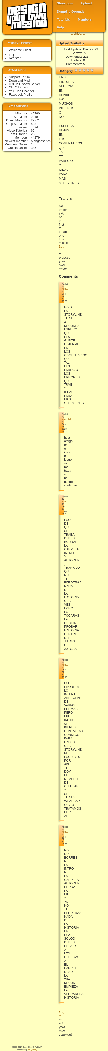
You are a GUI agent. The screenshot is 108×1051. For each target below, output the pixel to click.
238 (33, 134)
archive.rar (78, 33)
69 (32, 130)
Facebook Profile (20, 94)
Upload (86, 3)
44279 (35, 137)
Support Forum (19, 77)
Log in (13, 55)
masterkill (66, 419)
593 (33, 124)
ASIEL (65, 289)
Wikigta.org (32, 1049)
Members (85, 19)
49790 (35, 113)
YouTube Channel (21, 91)
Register (15, 58)
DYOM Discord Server (24, 84)
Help (60, 27)
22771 (35, 120)
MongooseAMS (42, 141)
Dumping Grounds (70, 11)
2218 (34, 117)
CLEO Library (18, 87)
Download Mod (19, 80)
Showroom (65, 3)
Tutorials (63, 19)
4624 (34, 127)
